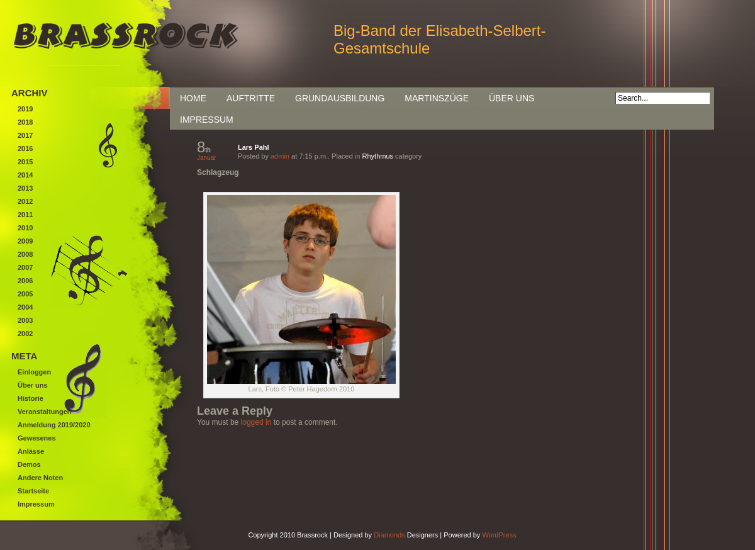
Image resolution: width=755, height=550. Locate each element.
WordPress (499, 535)
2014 (25, 175)
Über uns (511, 98)
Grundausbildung (339, 98)
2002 (25, 333)
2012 (25, 201)
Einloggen (34, 372)
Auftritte (250, 98)
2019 (25, 109)
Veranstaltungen (45, 411)
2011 (25, 214)
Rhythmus (378, 156)
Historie (30, 398)
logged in (256, 422)
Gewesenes (37, 438)
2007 (25, 267)
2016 (25, 148)
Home (193, 98)
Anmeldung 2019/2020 (54, 425)
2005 (25, 294)
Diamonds (389, 535)
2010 (25, 228)
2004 (25, 307)
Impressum (206, 120)
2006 (25, 280)
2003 (25, 320)
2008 (25, 254)
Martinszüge (437, 98)
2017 (25, 135)
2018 (25, 122)
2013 (25, 188)
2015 (25, 162)
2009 (25, 241)
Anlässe (31, 451)
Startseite (33, 491)
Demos (29, 464)
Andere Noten (40, 477)
